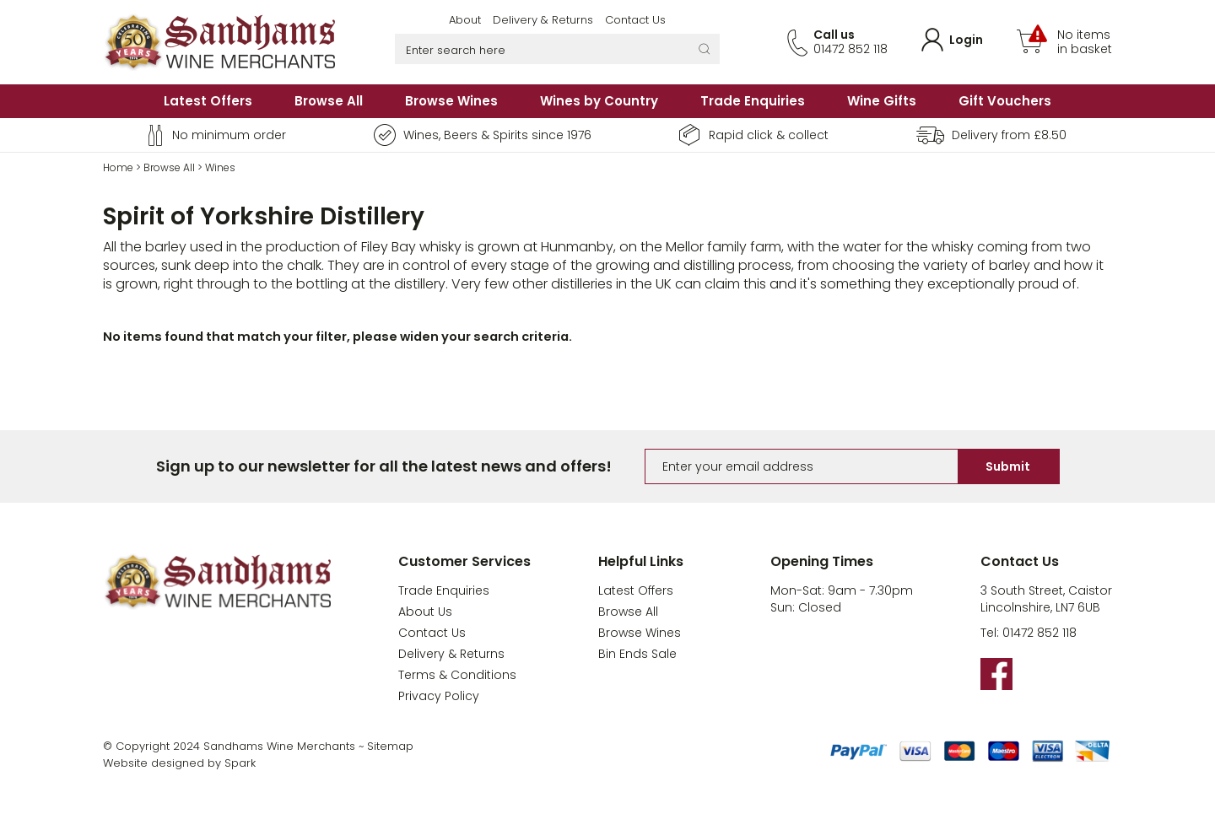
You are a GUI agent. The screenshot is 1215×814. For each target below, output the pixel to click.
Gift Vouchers (1004, 101)
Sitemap (390, 746)
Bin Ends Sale (637, 653)
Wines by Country (599, 101)
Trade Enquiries (752, 101)
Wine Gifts (881, 101)
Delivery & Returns (543, 20)
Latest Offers (208, 101)
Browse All (328, 101)
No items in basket (1084, 42)
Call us (834, 34)
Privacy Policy (438, 695)
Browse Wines (451, 101)
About (465, 20)
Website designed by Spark (179, 763)
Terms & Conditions (457, 674)
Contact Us (635, 20)
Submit (1008, 466)
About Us (425, 611)
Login (966, 39)
